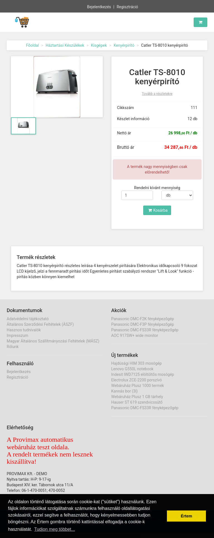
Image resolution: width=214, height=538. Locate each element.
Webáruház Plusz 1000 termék (137, 385)
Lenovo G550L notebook (132, 369)
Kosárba (158, 210)
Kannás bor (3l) (124, 391)
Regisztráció (127, 6)
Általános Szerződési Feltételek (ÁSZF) (40, 324)
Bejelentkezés (99, 6)
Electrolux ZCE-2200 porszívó (136, 380)
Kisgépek (99, 45)
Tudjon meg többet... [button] (54, 529)
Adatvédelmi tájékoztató (28, 319)
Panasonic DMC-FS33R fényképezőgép (144, 330)
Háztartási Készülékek (65, 45)
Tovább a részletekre (157, 94)
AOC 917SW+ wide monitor (134, 335)
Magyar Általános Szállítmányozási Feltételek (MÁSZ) (53, 341)
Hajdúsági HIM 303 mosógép (136, 363)
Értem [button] (186, 516)
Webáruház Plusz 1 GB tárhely (137, 396)
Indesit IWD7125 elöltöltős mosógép (142, 374)
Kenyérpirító (124, 45)
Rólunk (13, 346)
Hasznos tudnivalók (24, 330)
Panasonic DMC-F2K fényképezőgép (142, 319)
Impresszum (17, 335)
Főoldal (32, 45)
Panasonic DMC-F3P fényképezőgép (142, 324)
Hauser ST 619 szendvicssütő (136, 402)
